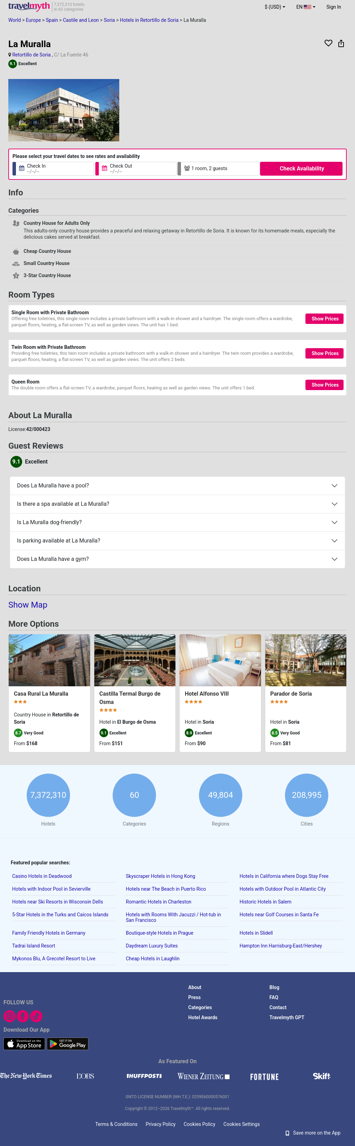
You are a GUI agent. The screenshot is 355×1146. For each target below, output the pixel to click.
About (194, 987)
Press (194, 997)
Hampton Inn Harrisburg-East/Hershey (281, 946)
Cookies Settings (242, 1124)
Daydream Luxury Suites (152, 946)
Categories (200, 1007)
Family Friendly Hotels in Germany (48, 933)
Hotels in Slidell (256, 933)
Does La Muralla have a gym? (53, 559)
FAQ (273, 997)
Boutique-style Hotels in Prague (159, 933)
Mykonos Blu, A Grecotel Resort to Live (53, 958)
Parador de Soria (291, 693)
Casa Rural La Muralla (41, 693)
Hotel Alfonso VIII (207, 693)
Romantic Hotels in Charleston (158, 902)
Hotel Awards (202, 1017)
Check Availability (302, 168)
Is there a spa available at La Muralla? (63, 504)
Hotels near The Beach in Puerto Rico (166, 889)
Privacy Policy (160, 1124)
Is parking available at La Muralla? (58, 540)
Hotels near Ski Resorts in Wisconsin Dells (57, 902)
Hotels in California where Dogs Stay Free (284, 876)
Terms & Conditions (116, 1124)
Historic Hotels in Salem (266, 902)
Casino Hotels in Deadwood (42, 876)
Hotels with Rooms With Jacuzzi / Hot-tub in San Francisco (173, 917)
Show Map (27, 605)
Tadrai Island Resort (33, 946)
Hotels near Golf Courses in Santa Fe (279, 914)
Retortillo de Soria (31, 55)
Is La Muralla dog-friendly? (49, 522)
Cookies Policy (199, 1124)
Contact (277, 1007)
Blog (274, 987)
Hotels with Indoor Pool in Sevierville (51, 889)
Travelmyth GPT (286, 1017)
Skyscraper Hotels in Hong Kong (160, 876)
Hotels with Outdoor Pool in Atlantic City (283, 889)
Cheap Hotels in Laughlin (153, 958)
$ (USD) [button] (273, 7)
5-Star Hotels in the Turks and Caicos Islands (60, 914)
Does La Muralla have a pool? (53, 485)
